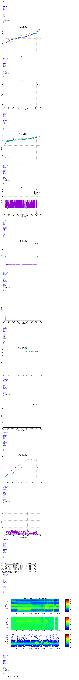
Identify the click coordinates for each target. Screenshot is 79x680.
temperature (5, 4)
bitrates (4, 17)
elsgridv (5, 13)
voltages (5, 6)
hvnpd (4, 8)
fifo (4, 16)
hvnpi (4, 9)
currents (5, 7)
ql (3, 21)
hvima (4, 11)
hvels (4, 10)
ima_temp (5, 14)
